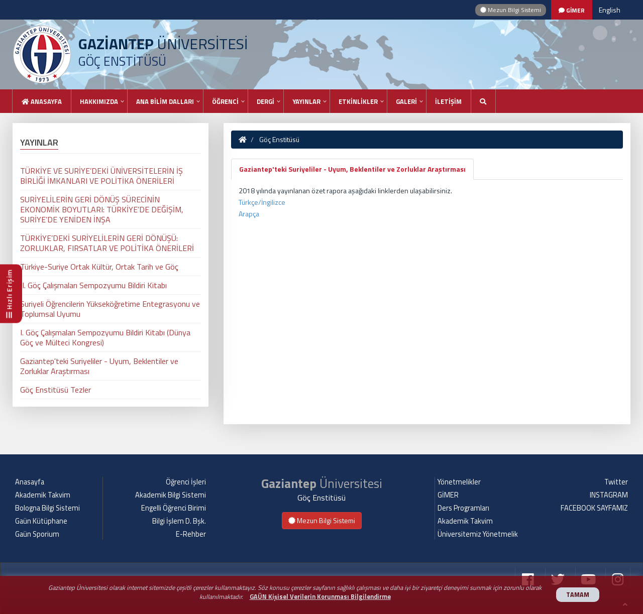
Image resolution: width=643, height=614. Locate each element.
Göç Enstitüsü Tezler (55, 390)
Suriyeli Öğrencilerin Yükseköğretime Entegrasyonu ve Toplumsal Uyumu (110, 309)
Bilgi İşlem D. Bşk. (179, 521)
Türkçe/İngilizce (262, 202)
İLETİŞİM (448, 101)
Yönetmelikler (459, 481)
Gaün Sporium (37, 534)
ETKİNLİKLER (358, 101)
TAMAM (577, 594)
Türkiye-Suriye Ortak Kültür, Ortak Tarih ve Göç (99, 267)
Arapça (249, 213)
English (609, 10)
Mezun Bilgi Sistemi (510, 10)
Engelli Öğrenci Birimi (173, 508)
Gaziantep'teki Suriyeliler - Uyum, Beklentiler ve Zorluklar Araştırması (352, 169)
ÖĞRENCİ (225, 101)
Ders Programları (463, 508)
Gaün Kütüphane (41, 521)
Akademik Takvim (42, 495)
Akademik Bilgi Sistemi (170, 495)
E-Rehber (191, 534)
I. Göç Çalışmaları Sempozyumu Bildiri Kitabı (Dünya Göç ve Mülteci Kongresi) (105, 337)
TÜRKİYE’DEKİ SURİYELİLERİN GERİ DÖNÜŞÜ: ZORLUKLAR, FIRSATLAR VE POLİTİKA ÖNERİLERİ (107, 243)
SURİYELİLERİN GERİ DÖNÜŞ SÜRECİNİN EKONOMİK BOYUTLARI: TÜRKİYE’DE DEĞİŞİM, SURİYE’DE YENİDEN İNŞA (101, 209)
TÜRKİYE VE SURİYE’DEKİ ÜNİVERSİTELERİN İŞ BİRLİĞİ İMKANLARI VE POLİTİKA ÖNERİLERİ (101, 176)
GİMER (448, 495)
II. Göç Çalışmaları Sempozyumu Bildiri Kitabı (93, 285)
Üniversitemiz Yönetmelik (478, 534)
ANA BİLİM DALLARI (165, 101)
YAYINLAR (306, 101)
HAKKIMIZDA (99, 101)
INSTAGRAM (609, 495)
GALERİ (406, 101)
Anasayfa (42, 101)
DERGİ (265, 101)
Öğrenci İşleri (186, 481)
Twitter (616, 481)
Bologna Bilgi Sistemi (47, 508)
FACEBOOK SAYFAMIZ (594, 508)
